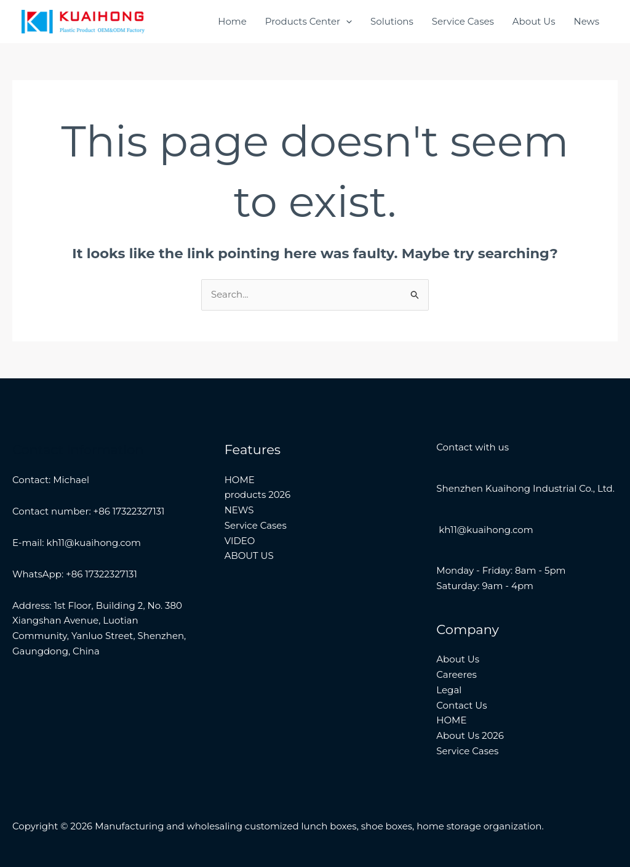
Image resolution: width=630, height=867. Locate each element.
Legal (448, 690)
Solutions (391, 21)
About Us (534, 21)
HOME (240, 480)
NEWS (239, 510)
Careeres (456, 674)
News (586, 21)
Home (232, 21)
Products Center (308, 21)
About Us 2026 (470, 735)
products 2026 (258, 494)
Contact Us (461, 705)
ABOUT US (249, 555)
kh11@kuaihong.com (484, 529)
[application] (346, 21)
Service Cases (463, 21)
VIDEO (240, 541)
